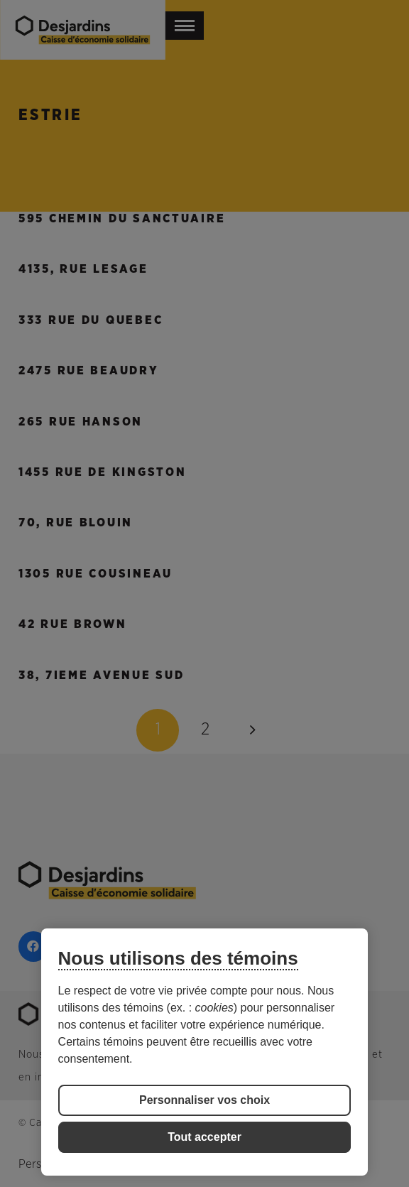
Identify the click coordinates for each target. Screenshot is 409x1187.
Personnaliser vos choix (204, 1100)
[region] (205, 1052)
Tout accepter (204, 1137)
